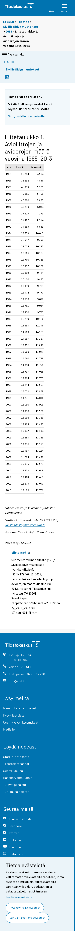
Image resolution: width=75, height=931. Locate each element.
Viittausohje (20, 552)
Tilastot (23, 22)
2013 (9, 31)
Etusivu (8, 22)
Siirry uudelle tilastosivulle (26, 116)
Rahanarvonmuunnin (17, 777)
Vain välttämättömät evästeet (27, 917)
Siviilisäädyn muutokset (20, 27)
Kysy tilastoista (13, 715)
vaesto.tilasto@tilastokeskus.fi (25, 525)
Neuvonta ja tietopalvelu (20, 708)
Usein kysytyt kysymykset (20, 722)
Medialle (9, 729)
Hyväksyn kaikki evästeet (25, 907)
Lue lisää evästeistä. (19, 897)
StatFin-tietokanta (16, 756)
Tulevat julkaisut (14, 784)
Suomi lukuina (13, 770)
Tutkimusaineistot (16, 791)
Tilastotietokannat (16, 763)
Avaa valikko (12, 55)
